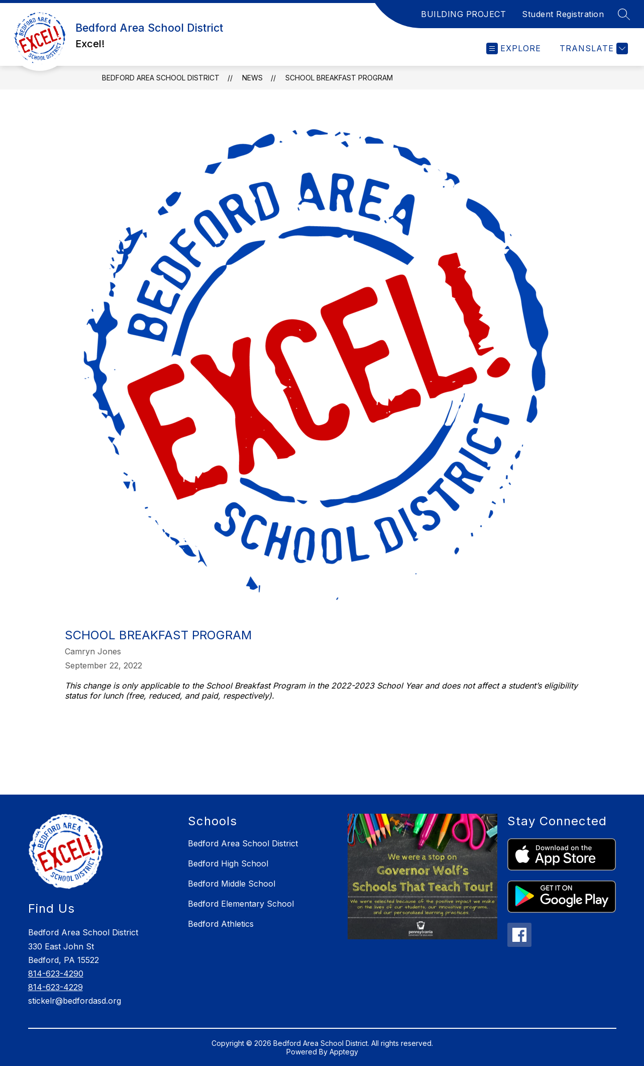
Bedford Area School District (161, 77)
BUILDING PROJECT (463, 14)
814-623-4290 (55, 973)
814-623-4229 (55, 987)
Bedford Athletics (221, 924)
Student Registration (563, 14)
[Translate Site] (592, 48)
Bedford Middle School (231, 884)
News (252, 77)
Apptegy (344, 1051)
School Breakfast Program (339, 77)
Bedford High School (228, 863)
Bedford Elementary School (241, 904)
